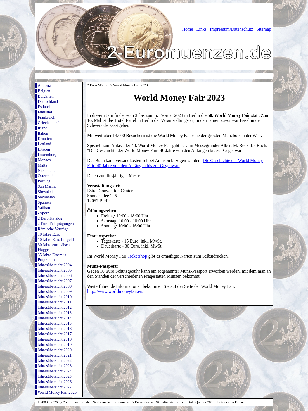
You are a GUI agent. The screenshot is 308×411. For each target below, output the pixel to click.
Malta (42, 165)
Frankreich (46, 117)
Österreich (46, 176)
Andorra (44, 85)
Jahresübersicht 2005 (55, 270)
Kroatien (45, 138)
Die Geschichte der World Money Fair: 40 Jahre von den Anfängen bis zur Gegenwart (175, 163)
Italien (43, 133)
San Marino (47, 186)
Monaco (44, 160)
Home (187, 29)
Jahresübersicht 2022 (55, 360)
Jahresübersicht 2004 (55, 265)
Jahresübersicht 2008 (55, 286)
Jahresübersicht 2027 (55, 387)
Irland (42, 128)
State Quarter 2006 (200, 402)
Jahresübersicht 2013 (55, 312)
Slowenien (46, 197)
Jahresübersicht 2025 (55, 376)
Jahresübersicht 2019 (55, 344)
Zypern (43, 213)
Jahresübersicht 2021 (55, 355)
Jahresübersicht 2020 (55, 350)
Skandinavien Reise (170, 402)
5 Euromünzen (142, 402)
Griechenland (49, 122)
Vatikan (44, 207)
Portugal (44, 181)
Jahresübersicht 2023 (55, 366)
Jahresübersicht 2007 (55, 281)
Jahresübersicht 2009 (55, 291)
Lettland (44, 144)
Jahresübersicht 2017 (55, 334)
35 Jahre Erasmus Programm (52, 257)
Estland (44, 106)
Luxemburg (47, 154)
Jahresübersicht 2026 (55, 381)
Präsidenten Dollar (230, 402)
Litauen (44, 149)
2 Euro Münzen (98, 85)
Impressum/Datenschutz (231, 29)
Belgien (44, 91)
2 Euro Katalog (50, 218)
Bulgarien (46, 96)
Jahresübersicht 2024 (55, 371)
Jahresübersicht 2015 (55, 323)
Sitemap (264, 29)
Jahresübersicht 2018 (55, 339)
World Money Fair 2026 (57, 392)
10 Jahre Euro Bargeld (56, 239)
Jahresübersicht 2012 (55, 307)
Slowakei (45, 191)
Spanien (44, 202)
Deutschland (48, 101)
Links (201, 29)
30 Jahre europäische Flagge (55, 247)
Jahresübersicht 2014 (55, 318)
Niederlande (47, 170)
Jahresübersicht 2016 (55, 328)
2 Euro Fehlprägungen (56, 223)
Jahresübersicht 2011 (55, 302)
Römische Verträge (53, 229)
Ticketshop (137, 256)
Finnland (45, 112)
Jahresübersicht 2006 (55, 275)
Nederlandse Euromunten (111, 402)
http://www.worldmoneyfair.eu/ (115, 291)
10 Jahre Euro (49, 234)
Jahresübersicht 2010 (55, 296)
